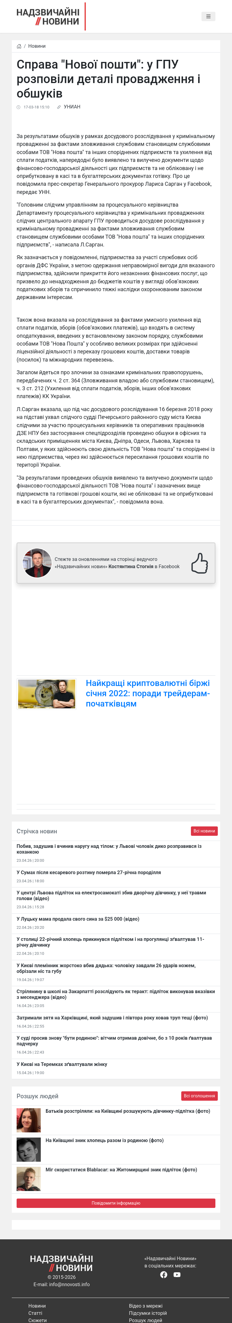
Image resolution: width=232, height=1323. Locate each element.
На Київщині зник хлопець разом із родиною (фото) (105, 1140)
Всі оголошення (199, 1095)
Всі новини (204, 831)
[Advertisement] (116, 630)
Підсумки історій (148, 1313)
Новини (37, 46)
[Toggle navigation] (208, 16)
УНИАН (72, 107)
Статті (35, 1313)
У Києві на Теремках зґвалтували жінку (62, 1064)
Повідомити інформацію (116, 1203)
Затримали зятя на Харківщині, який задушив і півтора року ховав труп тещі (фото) (112, 1018)
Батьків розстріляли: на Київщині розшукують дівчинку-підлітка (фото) (128, 1111)
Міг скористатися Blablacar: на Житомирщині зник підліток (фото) (121, 1170)
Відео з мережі (146, 1306)
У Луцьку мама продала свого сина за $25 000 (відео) (78, 919)
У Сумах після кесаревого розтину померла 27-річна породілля (89, 872)
